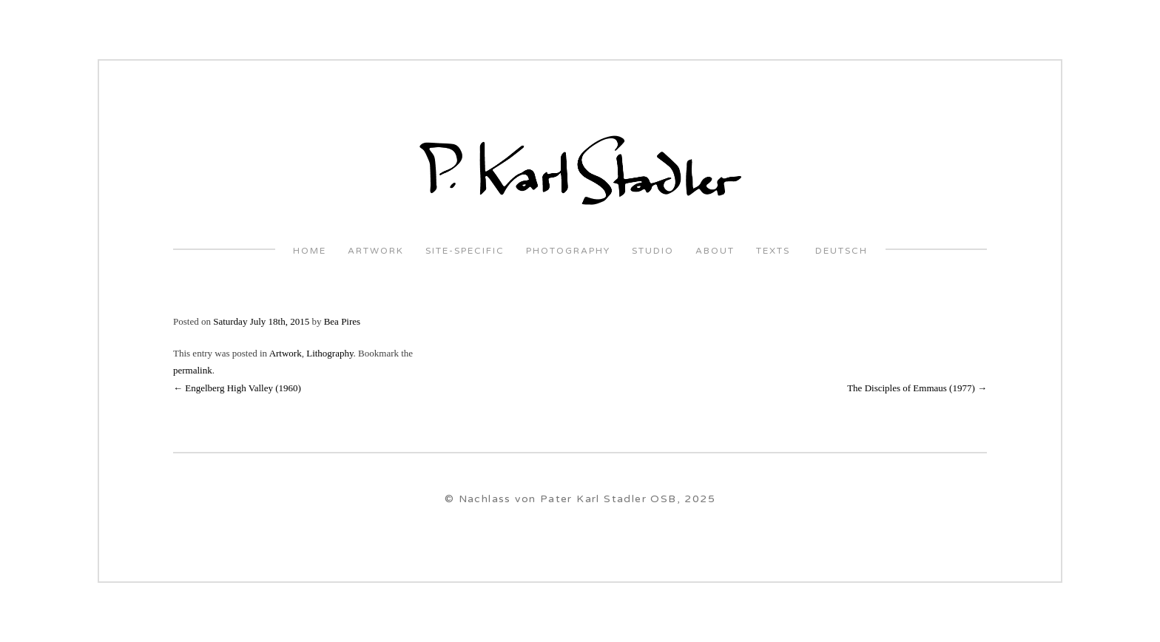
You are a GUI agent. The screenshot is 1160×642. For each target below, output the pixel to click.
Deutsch (840, 251)
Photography (568, 251)
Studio (653, 251)
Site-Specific (465, 251)
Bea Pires (342, 321)
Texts (773, 251)
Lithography (329, 353)
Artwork (376, 251)
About (715, 251)
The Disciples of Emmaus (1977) (917, 387)
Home (309, 251)
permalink (192, 370)
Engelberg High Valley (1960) (237, 387)
